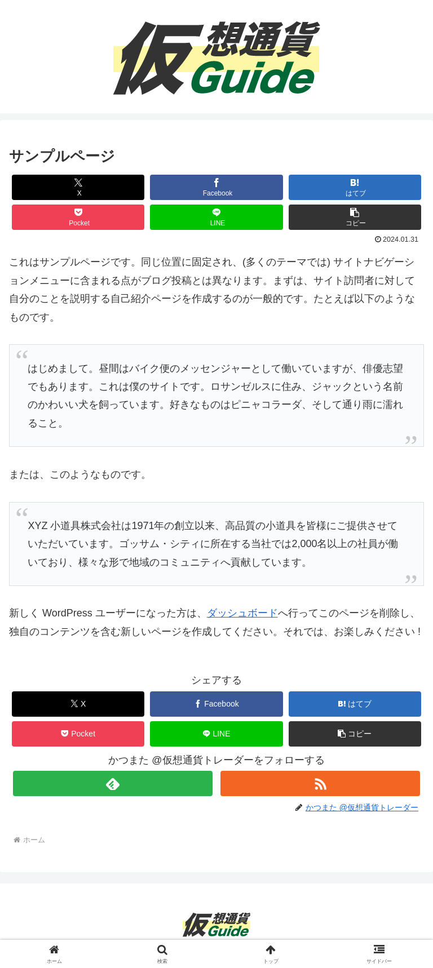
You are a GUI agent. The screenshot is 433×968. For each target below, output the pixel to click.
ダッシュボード (242, 613)
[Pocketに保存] (78, 217)
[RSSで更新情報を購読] (319, 783)
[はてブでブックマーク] (355, 187)
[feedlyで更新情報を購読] (112, 783)
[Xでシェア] (78, 187)
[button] (355, 217)
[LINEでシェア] (216, 217)
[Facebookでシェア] (216, 187)
